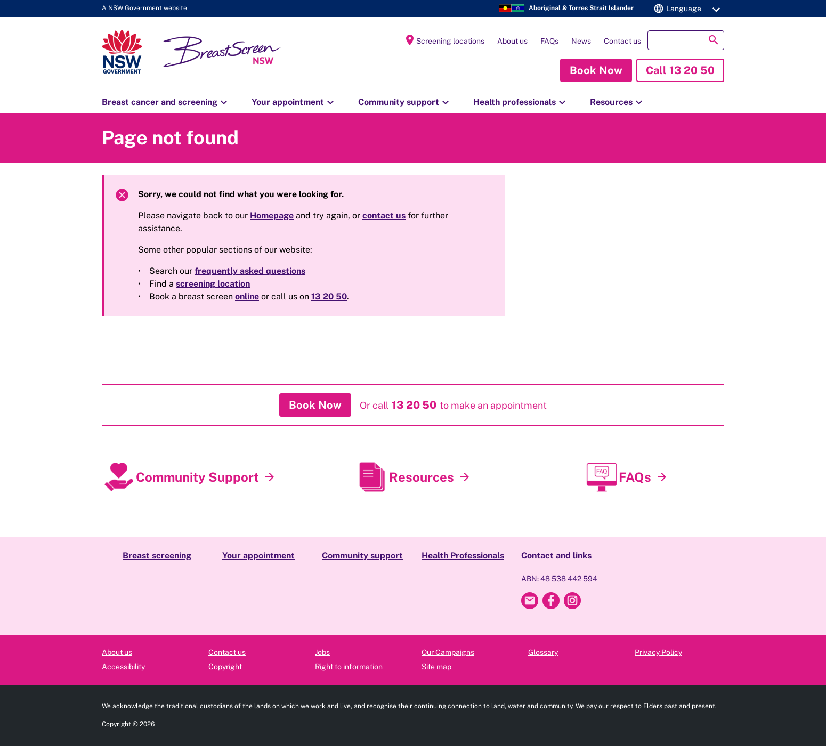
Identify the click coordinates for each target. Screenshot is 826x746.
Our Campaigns (448, 652)
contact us (384, 215)
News (581, 41)
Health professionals (521, 102)
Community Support (197, 476)
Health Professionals (463, 555)
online (247, 296)
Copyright (225, 666)
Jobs (322, 652)
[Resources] (464, 477)
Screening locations (443, 40)
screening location (213, 284)
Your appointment (294, 102)
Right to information (349, 666)
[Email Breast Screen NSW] (529, 600)
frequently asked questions (250, 271)
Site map (436, 666)
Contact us (622, 41)
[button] (685, 8)
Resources (617, 102)
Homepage (272, 215)
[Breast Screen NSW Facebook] (551, 600)
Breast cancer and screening (166, 102)
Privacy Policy (658, 652)
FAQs (549, 41)
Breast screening (157, 555)
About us (512, 41)
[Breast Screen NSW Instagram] (572, 600)
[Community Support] (269, 477)
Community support (405, 102)
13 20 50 (329, 296)
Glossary (543, 652)
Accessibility (123, 666)
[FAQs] (661, 477)
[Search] (685, 40)
